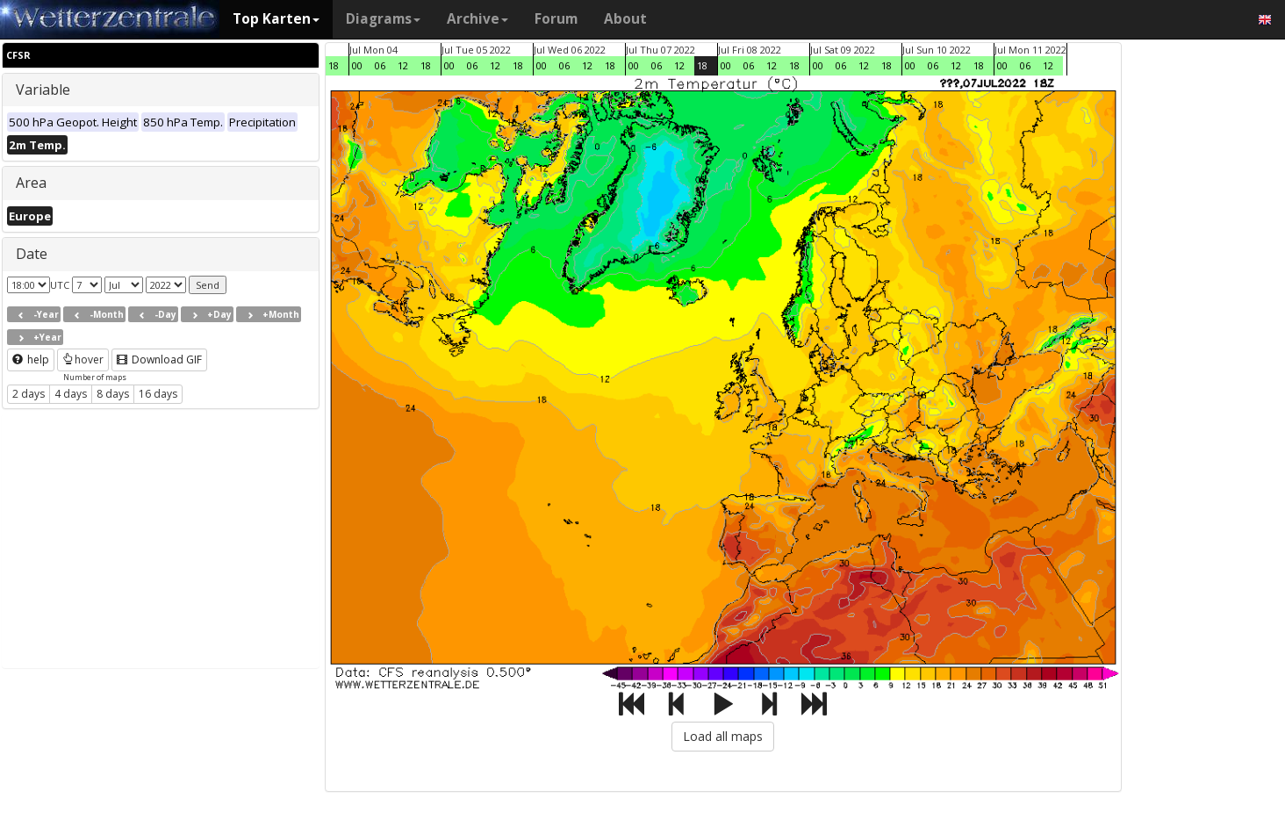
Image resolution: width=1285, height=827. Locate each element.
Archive (477, 19)
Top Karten (276, 19)
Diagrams (383, 19)
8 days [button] (113, 393)
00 (357, 65)
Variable (43, 89)
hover (83, 359)
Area (31, 182)
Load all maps (723, 736)
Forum (556, 19)
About (625, 19)
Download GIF (159, 359)
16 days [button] (158, 393)
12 (403, 65)
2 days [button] (28, 393)
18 (333, 65)
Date (31, 253)
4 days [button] (70, 393)
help (30, 359)
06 (380, 65)
